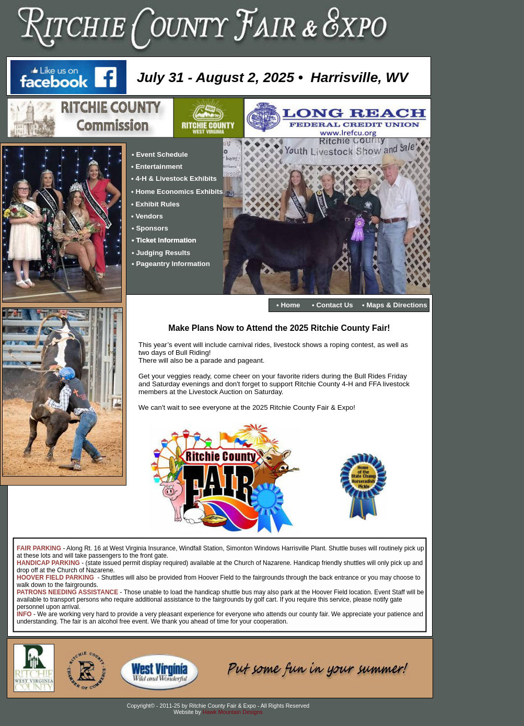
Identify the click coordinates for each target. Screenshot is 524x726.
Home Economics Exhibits (179, 191)
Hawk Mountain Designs (233, 712)
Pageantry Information (172, 264)
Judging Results (163, 253)
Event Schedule (162, 154)
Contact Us (334, 305)
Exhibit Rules (157, 204)
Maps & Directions (396, 305)
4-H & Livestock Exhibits (176, 178)
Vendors (149, 216)
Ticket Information (166, 240)
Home (290, 305)
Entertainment (158, 166)
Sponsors (152, 228)
